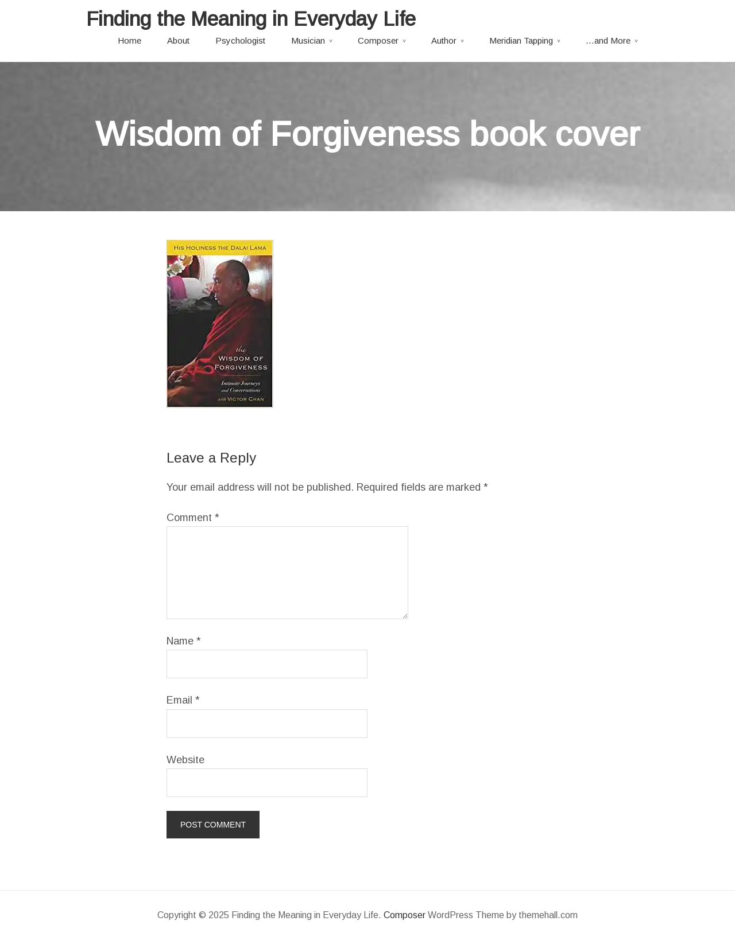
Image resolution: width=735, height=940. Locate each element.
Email (183, 700)
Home (129, 40)
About (178, 40)
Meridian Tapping (521, 40)
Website (185, 760)
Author (444, 40)
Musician (308, 40)
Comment (193, 517)
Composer (378, 40)
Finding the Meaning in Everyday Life (251, 18)
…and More (608, 40)
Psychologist (240, 40)
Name (184, 641)
